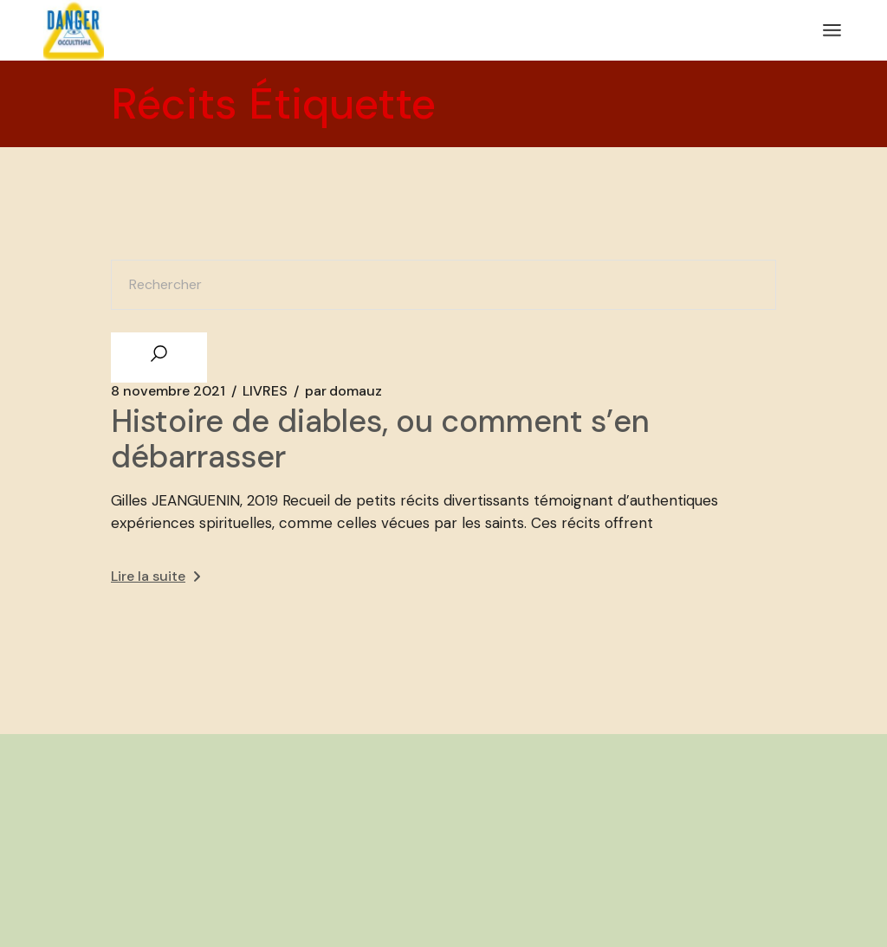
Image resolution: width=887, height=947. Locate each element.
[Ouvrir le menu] (832, 30)
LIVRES (265, 391)
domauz (343, 391)
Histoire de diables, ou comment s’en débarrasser (380, 439)
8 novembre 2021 (168, 391)
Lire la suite (155, 576)
